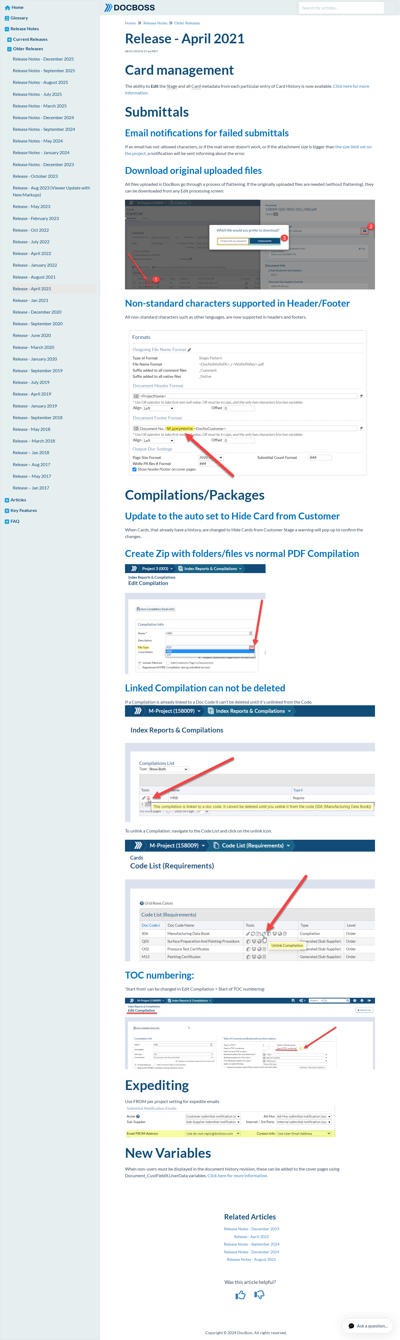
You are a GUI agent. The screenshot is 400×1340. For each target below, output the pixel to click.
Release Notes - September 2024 (44, 129)
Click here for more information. (238, 1175)
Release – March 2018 (34, 440)
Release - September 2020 (37, 323)
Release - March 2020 (33, 347)
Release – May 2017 (32, 476)
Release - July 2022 (31, 241)
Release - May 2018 (31, 429)
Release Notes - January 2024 (41, 152)
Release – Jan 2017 (31, 487)
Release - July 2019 (31, 382)
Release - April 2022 (32, 253)
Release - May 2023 (31, 206)
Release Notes (25, 28)
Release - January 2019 (35, 405)
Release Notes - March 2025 (40, 105)
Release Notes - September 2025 (44, 70)
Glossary (19, 17)
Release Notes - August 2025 (40, 82)
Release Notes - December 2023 (43, 164)
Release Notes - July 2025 (37, 94)
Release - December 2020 (37, 311)
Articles (18, 499)
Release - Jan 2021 (30, 300)
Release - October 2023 (35, 176)
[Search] (389, 8)
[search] (341, 8)
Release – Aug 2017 (31, 464)
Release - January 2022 (35, 265)
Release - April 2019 (32, 393)
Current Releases (30, 39)
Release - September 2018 (37, 417)
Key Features (24, 510)
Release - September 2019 (37, 370)
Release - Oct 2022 (31, 229)
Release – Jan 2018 (31, 452)
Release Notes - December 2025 (43, 58)
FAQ (15, 521)
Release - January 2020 (35, 358)
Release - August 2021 (34, 276)
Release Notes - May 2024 (38, 140)
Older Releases (28, 48)
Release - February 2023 (36, 218)
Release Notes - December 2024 (43, 117)
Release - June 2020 (32, 335)
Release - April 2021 (32, 288)
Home (18, 7)
